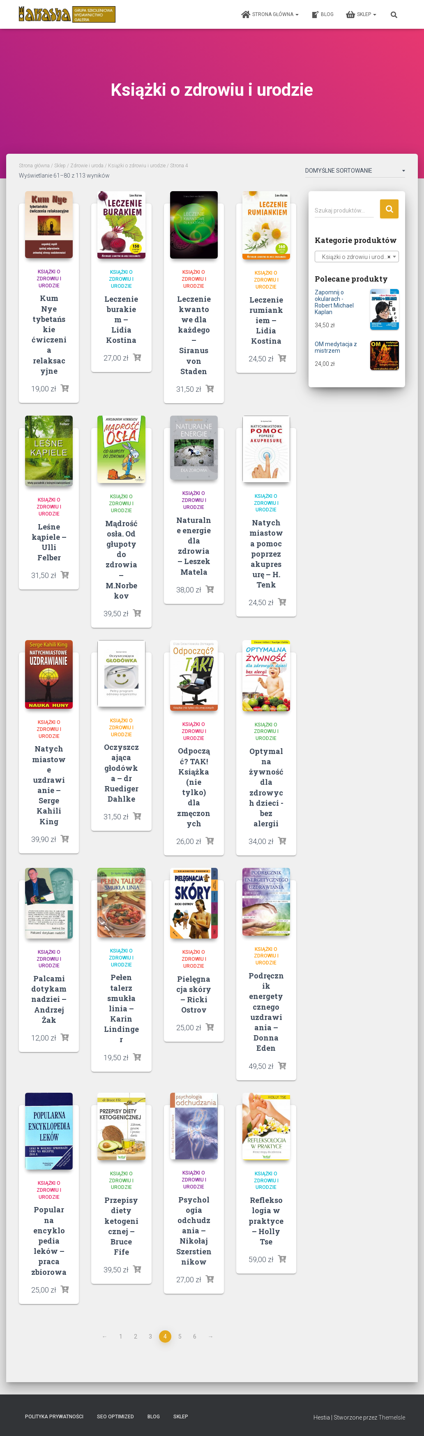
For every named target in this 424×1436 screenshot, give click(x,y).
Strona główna (270, 15)
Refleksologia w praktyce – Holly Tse (266, 1220)
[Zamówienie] (355, 172)
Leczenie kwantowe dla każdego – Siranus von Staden (194, 335)
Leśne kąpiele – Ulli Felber (49, 542)
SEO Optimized (115, 1417)
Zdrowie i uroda (87, 166)
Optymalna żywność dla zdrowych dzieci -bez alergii (266, 787)
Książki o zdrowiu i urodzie (137, 166)
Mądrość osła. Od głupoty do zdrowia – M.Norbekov (121, 559)
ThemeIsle (391, 1417)
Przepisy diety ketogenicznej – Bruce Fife (121, 1226)
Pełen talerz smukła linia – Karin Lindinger (121, 1008)
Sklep (361, 15)
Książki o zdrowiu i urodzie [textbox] (354, 257)
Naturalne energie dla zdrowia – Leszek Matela (193, 546)
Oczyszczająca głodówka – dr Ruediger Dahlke (121, 773)
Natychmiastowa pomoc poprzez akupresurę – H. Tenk (266, 554)
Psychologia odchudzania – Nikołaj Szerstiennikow (194, 1231)
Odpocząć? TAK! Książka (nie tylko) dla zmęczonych (193, 787)
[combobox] (357, 256)
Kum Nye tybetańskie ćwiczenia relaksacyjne (49, 334)
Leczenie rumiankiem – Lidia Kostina (266, 320)
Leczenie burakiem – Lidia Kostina (121, 319)
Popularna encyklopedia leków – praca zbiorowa (49, 1240)
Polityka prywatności (54, 1417)
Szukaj (389, 209)
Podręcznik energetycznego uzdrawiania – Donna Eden (266, 1012)
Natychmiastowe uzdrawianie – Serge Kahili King (49, 785)
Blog (322, 15)
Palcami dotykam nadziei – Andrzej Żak (49, 999)
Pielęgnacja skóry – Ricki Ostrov (193, 994)
